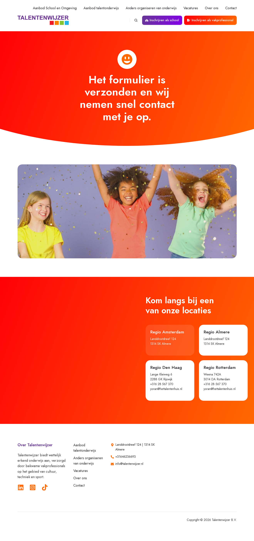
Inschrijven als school (162, 20)
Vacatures (191, 8)
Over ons (211, 8)
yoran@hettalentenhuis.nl (166, 389)
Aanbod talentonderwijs (101, 8)
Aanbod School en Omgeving (55, 8)
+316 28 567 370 (161, 384)
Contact (231, 8)
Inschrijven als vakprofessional (210, 20)
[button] (170, 340)
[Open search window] (136, 20)
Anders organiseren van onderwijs (151, 8)
